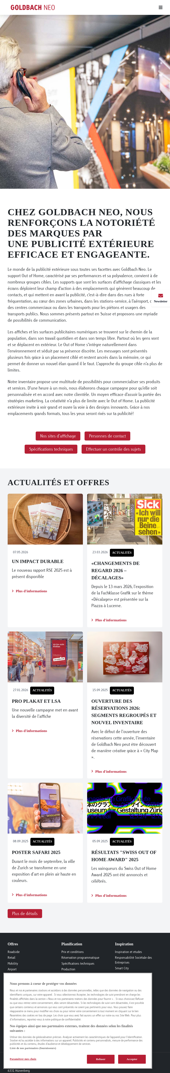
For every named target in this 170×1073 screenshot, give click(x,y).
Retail (11, 958)
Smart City (122, 968)
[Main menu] (114, 7)
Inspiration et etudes (128, 952)
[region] (77, 1021)
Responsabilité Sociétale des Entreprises (133, 960)
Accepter (132, 1059)
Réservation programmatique (80, 958)
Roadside (14, 952)
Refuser (100, 1059)
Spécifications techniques (77, 963)
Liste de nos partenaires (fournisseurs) (33, 1048)
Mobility (13, 963)
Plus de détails (25, 913)
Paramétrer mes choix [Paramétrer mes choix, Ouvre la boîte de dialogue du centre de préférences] (23, 1058)
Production (68, 969)
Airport (12, 969)
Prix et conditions (72, 952)
